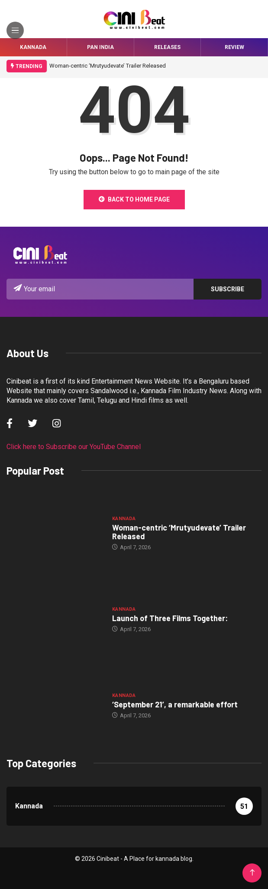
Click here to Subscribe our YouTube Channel (73, 447)
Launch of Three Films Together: (170, 618)
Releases (167, 47)
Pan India (100, 47)
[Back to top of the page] (252, 872)
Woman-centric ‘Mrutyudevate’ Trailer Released (107, 65)
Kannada (33, 47)
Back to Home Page (134, 199)
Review (234, 47)
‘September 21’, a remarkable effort (175, 704)
